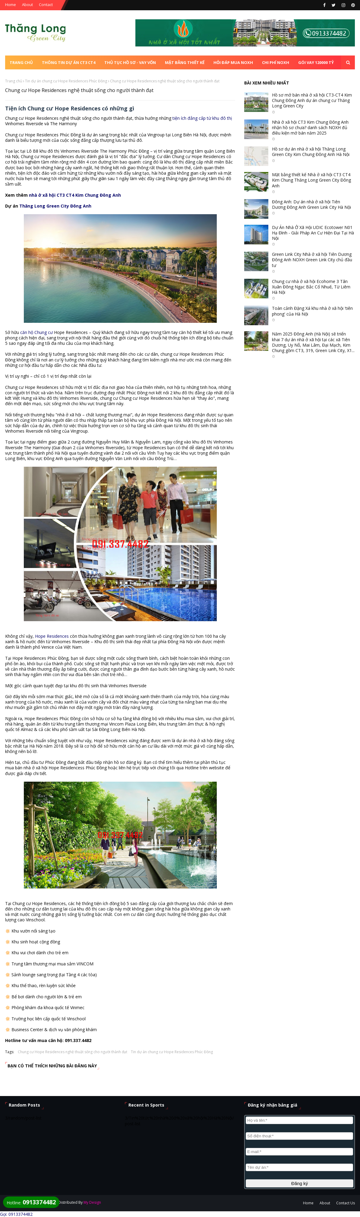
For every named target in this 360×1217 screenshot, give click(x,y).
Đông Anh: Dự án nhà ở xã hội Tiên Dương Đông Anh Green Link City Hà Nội (311, 204)
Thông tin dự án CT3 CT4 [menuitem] (68, 62)
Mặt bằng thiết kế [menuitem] (184, 62)
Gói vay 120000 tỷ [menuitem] (316, 62)
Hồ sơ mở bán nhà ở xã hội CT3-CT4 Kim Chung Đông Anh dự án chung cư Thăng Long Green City (312, 100)
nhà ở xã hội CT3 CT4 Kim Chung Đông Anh (75, 195)
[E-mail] (299, 1151)
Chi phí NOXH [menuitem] (275, 62)
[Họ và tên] (299, 1120)
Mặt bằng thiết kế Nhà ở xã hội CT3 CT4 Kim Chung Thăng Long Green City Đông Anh (311, 180)
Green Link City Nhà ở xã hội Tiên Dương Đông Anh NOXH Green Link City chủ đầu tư (312, 260)
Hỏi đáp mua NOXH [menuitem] (233, 62)
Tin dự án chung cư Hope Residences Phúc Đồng (66, 81)
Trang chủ (13, 81)
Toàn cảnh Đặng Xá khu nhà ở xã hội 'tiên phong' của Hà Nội (312, 311)
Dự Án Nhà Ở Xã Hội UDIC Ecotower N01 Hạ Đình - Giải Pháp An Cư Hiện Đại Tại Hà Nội (313, 233)
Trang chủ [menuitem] (21, 62)
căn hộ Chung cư (36, 332)
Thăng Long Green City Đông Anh (55, 206)
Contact (46, 4)
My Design (92, 1202)
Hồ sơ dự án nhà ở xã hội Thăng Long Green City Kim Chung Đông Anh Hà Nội (310, 151)
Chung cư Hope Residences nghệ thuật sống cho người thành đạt (72, 1051)
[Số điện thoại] (299, 1136)
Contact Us (345, 1203)
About (27, 4)
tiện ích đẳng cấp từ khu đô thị (202, 118)
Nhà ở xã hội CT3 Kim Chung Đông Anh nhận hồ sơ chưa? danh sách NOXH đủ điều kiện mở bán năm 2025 (310, 127)
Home (10, 4)
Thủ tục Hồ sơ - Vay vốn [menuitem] (130, 62)
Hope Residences (52, 636)
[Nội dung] (299, 1167)
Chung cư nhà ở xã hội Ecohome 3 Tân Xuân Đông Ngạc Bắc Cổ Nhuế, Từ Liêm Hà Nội (311, 287)
